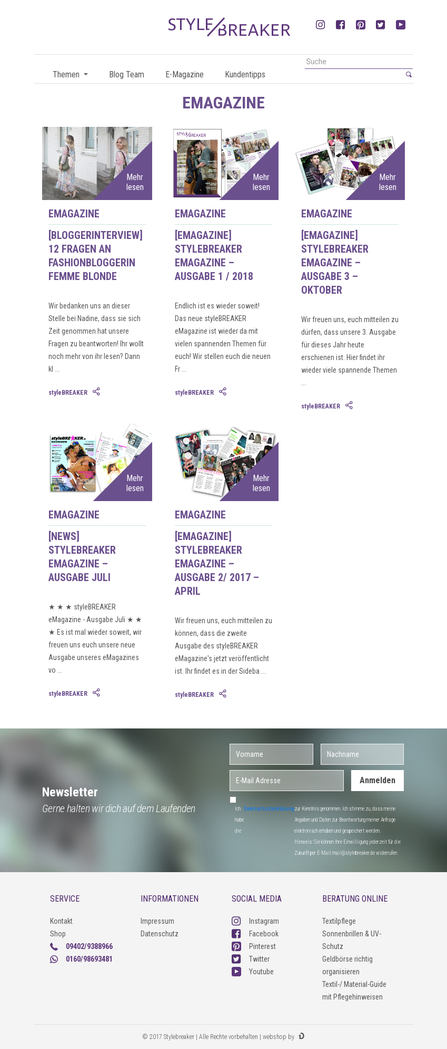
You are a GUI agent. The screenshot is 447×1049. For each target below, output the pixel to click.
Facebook (255, 933)
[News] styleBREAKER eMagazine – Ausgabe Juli (82, 557)
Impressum (157, 921)
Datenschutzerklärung (269, 809)
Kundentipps (245, 74)
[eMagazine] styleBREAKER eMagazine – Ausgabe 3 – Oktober (335, 262)
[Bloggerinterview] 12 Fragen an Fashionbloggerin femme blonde (95, 256)
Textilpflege (339, 921)
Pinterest (254, 946)
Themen (67, 74)
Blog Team (126, 74)
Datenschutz (159, 934)
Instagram (255, 921)
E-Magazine (184, 74)
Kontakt (61, 921)
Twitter (251, 959)
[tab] (97, 392)
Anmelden (377, 780)
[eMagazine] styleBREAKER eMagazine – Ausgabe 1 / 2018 (214, 256)
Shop (58, 934)
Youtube (253, 971)
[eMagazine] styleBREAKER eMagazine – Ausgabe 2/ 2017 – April (217, 563)
